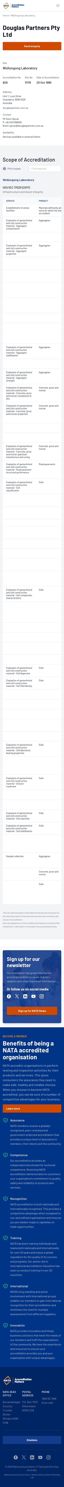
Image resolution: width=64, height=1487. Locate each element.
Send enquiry (32, 46)
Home (6, 15)
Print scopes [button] (14, 168)
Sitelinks (32, 1440)
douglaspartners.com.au (15, 107)
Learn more (13, 1108)
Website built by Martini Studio (17, 1474)
